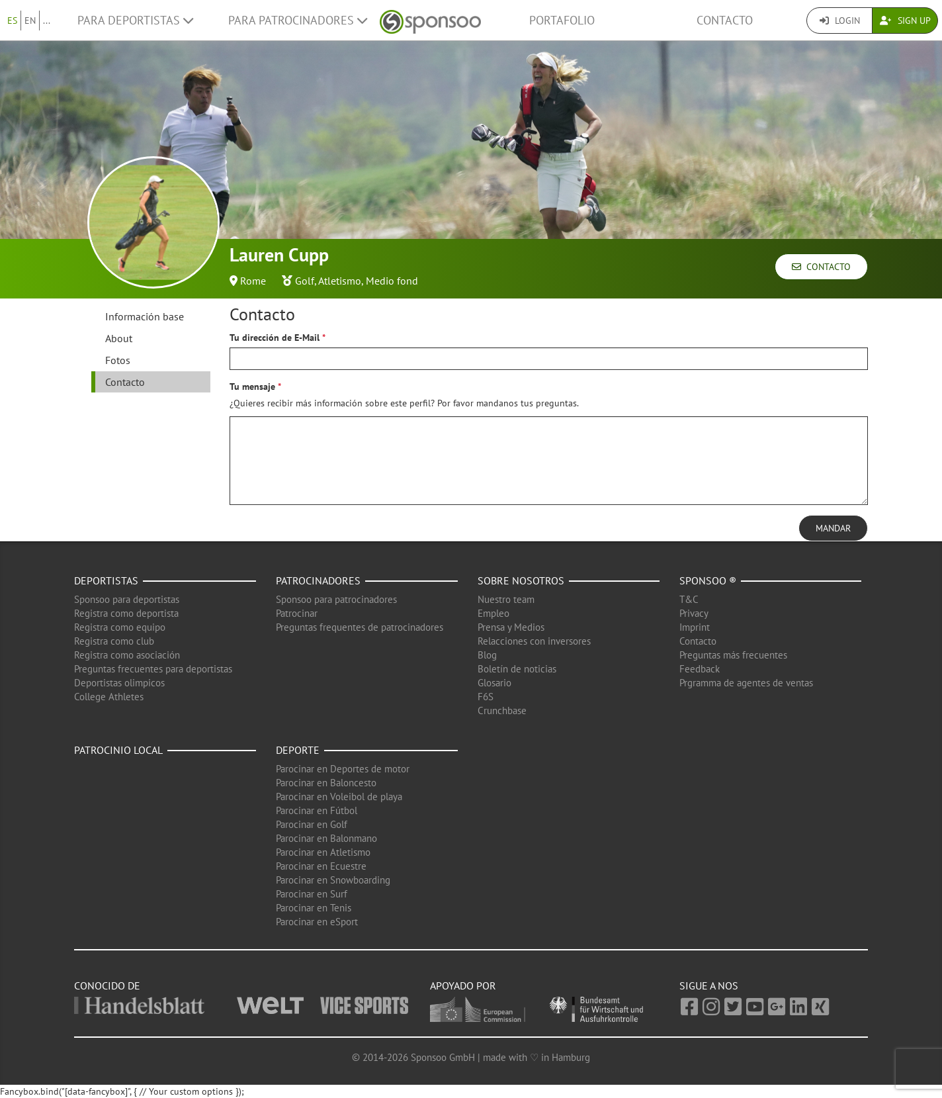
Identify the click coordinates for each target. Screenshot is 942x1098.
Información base (144, 316)
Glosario (494, 682)
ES (12, 20)
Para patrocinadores (297, 20)
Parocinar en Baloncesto (326, 782)
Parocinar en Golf (311, 824)
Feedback (699, 669)
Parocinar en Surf (311, 894)
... (46, 20)
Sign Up (905, 20)
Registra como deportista (126, 613)
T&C (689, 599)
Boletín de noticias (517, 669)
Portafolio (562, 20)
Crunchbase (502, 710)
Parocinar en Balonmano (326, 838)
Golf (304, 280)
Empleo (493, 613)
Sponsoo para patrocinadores (336, 599)
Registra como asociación (127, 655)
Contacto (725, 20)
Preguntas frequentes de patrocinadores (359, 627)
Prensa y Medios (511, 627)
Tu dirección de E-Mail (275, 337)
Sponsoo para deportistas (126, 599)
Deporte (298, 749)
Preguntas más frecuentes (733, 655)
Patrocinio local (118, 749)
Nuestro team (506, 599)
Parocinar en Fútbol (316, 810)
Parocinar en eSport (317, 921)
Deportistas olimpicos (119, 682)
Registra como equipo (119, 627)
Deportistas (106, 580)
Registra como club (114, 641)
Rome (253, 280)
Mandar (833, 528)
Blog (487, 655)
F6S (485, 696)
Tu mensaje (252, 386)
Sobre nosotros (521, 580)
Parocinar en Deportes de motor (342, 768)
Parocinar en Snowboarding (333, 880)
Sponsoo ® (707, 580)
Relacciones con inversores (534, 641)
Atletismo (339, 280)
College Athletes (109, 696)
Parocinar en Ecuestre (321, 866)
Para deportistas (135, 20)
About (118, 338)
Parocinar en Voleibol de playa (339, 796)
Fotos (117, 360)
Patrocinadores (318, 580)
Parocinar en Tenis (313, 907)
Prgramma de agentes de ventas (746, 682)
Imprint (694, 627)
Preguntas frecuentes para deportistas (153, 669)
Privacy (693, 613)
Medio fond (392, 280)
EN (30, 20)
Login (840, 20)
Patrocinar (297, 613)
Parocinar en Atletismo (323, 852)
